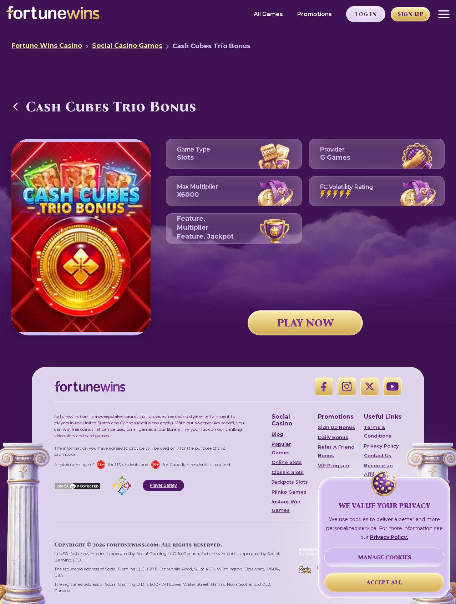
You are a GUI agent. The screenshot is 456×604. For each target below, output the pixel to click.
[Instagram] (347, 386)
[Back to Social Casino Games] (15, 106)
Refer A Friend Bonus (336, 451)
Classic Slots (288, 472)
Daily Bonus (333, 437)
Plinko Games (289, 492)
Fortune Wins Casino (46, 46)
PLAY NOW (305, 322)
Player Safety (163, 485)
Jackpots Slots (290, 482)
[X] (369, 386)
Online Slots (287, 462)
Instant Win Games (286, 506)
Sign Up (410, 14)
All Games (268, 14)
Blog (277, 434)
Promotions (314, 14)
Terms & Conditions (377, 431)
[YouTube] (392, 386)
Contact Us (377, 455)
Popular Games (281, 448)
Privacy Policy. (389, 537)
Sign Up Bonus (336, 427)
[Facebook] (324, 386)
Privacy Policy (381, 446)
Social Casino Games (127, 46)
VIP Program (333, 465)
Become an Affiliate (378, 470)
